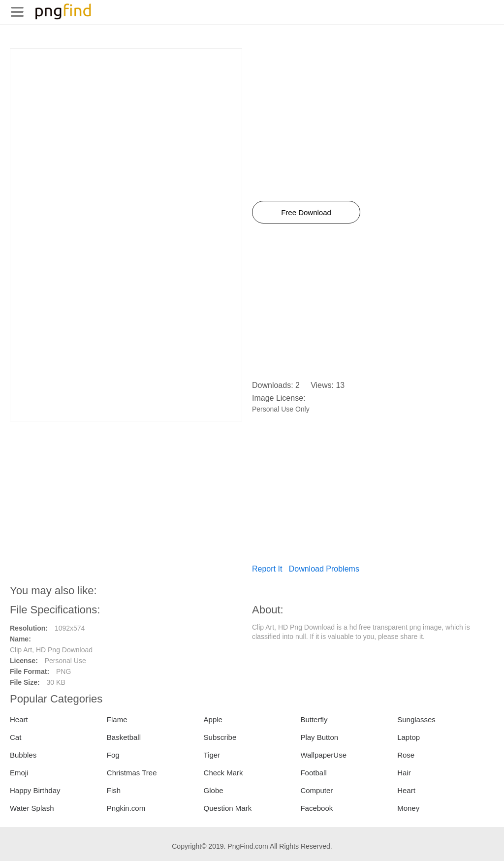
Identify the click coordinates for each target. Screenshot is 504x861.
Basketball (124, 737)
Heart (19, 719)
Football (313, 772)
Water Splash (32, 808)
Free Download (306, 212)
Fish (114, 790)
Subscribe (220, 737)
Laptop (408, 737)
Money (408, 808)
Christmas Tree (132, 772)
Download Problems (324, 569)
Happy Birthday (35, 790)
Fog (113, 755)
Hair (404, 772)
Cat (15, 737)
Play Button (319, 737)
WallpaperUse (323, 755)
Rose (405, 755)
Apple (213, 719)
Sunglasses (416, 719)
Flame (117, 719)
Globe (213, 790)
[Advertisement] (126, 118)
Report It (267, 569)
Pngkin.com (126, 808)
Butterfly (313, 719)
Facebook (316, 808)
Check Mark (223, 772)
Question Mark (228, 808)
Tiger (212, 755)
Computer (316, 790)
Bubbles (23, 755)
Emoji (19, 772)
